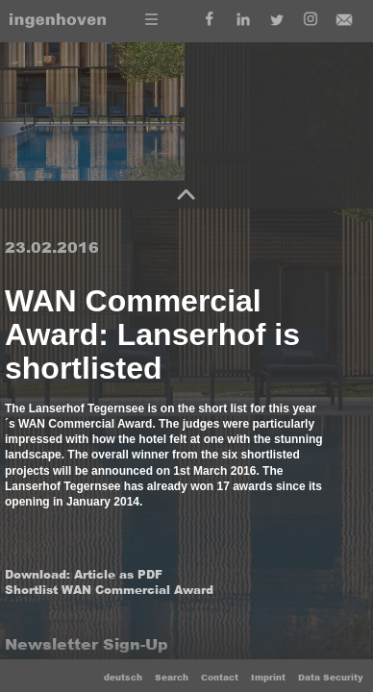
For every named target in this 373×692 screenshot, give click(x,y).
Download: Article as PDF (83, 574)
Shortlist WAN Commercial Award (109, 590)
